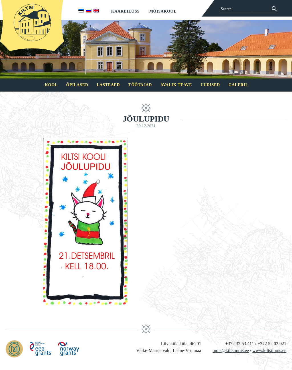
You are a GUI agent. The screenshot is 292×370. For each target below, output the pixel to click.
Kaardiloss (125, 11)
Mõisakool (163, 11)
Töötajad (140, 85)
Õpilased (77, 85)
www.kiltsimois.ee (269, 350)
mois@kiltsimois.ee (230, 350)
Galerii (237, 85)
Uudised (210, 85)
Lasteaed (108, 85)
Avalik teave (176, 85)
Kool (51, 85)
